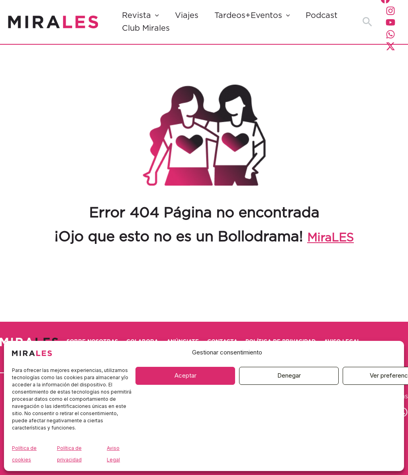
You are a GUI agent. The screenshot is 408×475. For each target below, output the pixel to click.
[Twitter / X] (390, 46)
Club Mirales (146, 28)
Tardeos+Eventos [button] (252, 15)
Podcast (321, 16)
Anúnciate (223, 332)
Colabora (169, 332)
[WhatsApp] (390, 34)
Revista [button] (140, 15)
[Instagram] (390, 11)
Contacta (277, 332)
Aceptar (185, 375)
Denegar (289, 375)
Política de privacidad (350, 332)
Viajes (186, 16)
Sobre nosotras (105, 332)
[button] (155, 15)
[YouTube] (390, 22)
